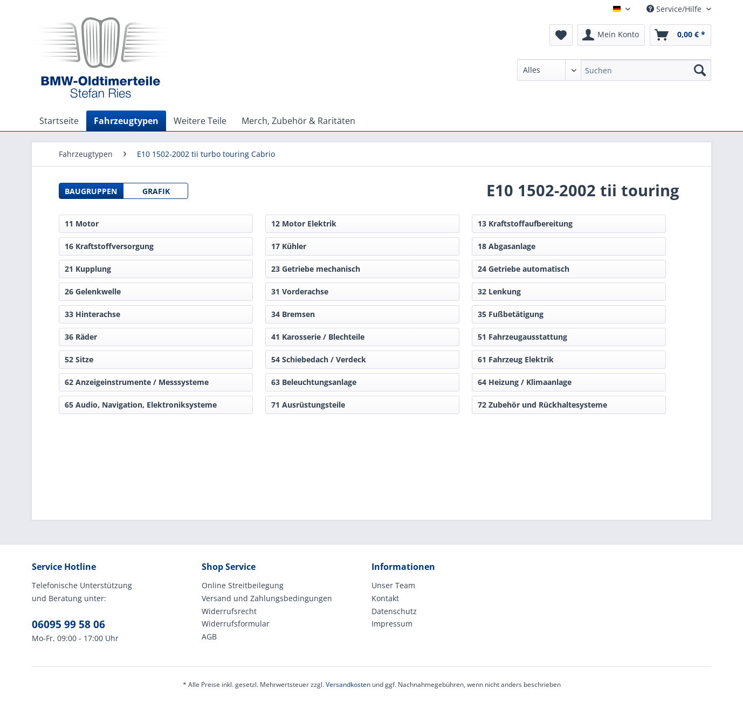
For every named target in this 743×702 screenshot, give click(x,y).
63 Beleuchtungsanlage (313, 382)
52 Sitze (79, 359)
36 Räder (81, 337)
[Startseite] (59, 121)
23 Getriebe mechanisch (315, 269)
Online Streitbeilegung (243, 585)
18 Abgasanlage (506, 246)
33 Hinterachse (92, 314)
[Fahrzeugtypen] (126, 121)
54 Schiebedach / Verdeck (318, 359)
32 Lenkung (499, 291)
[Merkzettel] (561, 35)
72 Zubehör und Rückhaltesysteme (542, 405)
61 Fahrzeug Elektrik (516, 359)
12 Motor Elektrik (303, 223)
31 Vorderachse (299, 291)
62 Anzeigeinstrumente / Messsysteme (137, 382)
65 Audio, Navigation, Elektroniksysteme (141, 405)
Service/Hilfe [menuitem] (675, 9)
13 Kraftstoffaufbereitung (525, 223)
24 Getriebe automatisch (523, 269)
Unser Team (393, 585)
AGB (209, 636)
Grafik (156, 191)
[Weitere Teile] (200, 121)
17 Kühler (288, 246)
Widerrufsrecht (229, 611)
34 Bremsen (293, 314)
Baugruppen (91, 191)
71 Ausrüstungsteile (308, 405)
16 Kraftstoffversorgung (109, 246)
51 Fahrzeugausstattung (522, 337)
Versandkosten (348, 684)
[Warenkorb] (680, 35)
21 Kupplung (88, 269)
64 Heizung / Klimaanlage (525, 382)
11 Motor (82, 223)
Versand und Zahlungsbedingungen (267, 598)
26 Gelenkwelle (93, 291)
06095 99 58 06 (68, 624)
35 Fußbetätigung (511, 314)
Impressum (391, 623)
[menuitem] (614, 75)
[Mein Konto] (611, 35)
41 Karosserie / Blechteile (317, 337)
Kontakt (385, 598)
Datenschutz (394, 611)
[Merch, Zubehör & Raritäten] (298, 121)
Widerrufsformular (236, 623)
